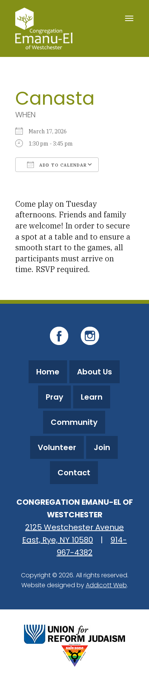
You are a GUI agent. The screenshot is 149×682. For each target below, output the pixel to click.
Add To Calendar (57, 164)
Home (47, 371)
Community (74, 422)
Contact (74, 472)
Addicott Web (106, 585)
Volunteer (57, 447)
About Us (94, 371)
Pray (54, 397)
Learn (92, 397)
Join (102, 447)
